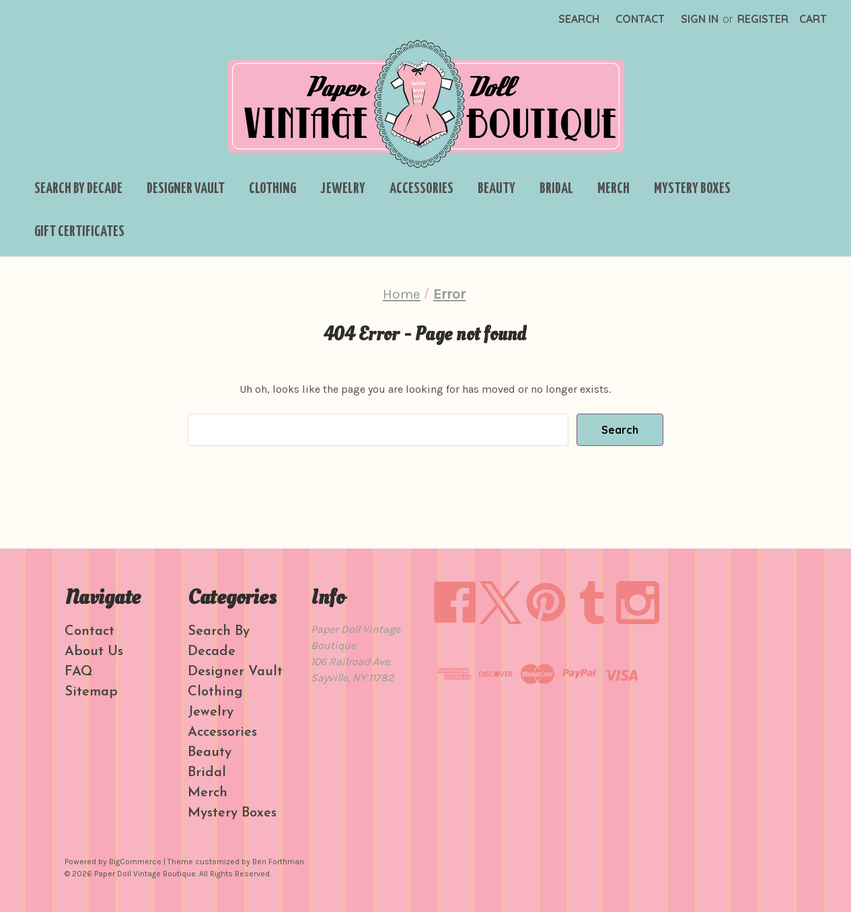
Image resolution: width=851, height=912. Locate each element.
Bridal (556, 189)
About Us (94, 651)
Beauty (496, 189)
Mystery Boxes (692, 189)
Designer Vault (186, 189)
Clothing (272, 189)
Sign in (699, 19)
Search (578, 19)
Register (762, 19)
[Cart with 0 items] (813, 19)
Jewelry (342, 189)
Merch (613, 189)
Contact (640, 19)
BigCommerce (135, 861)
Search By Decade (78, 189)
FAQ (79, 672)
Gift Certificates (79, 232)
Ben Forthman (278, 861)
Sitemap (91, 692)
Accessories (421, 189)
